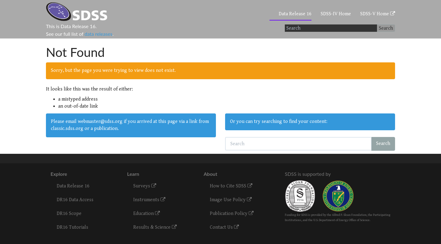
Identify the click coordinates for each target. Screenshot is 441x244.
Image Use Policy (231, 200)
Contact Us (224, 227)
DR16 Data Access (75, 200)
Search (386, 28)
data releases (98, 34)
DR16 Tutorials (72, 227)
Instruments (149, 200)
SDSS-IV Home (336, 14)
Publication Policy (232, 213)
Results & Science (155, 227)
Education (146, 213)
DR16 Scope (69, 213)
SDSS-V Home (377, 14)
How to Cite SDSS (231, 186)
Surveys (144, 186)
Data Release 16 (295, 14)
